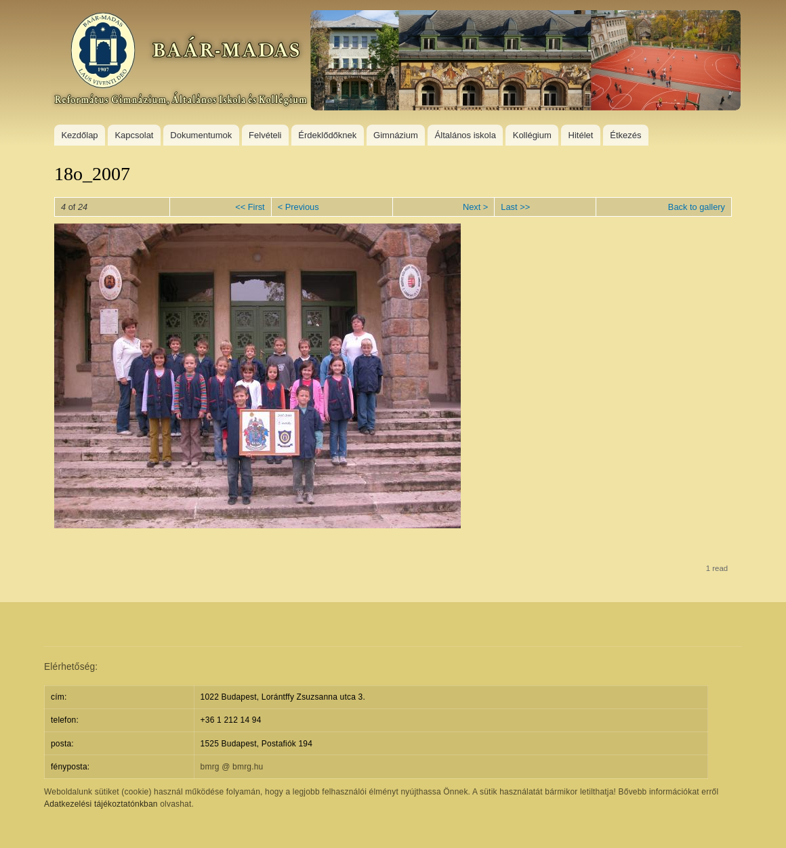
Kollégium (532, 135)
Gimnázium (395, 135)
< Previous (298, 207)
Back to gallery (696, 207)
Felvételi (265, 135)
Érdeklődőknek (327, 135)
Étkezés (625, 135)
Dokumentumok (201, 135)
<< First (249, 207)
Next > (475, 207)
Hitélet (581, 135)
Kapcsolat (134, 135)
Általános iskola (465, 135)
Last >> (515, 207)
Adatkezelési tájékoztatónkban (101, 804)
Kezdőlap (79, 135)
